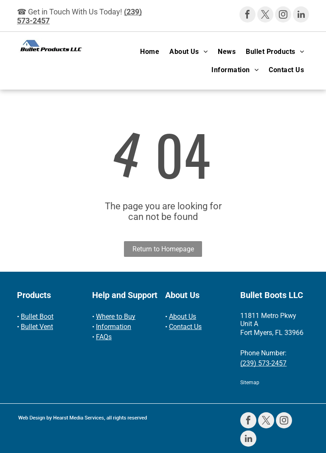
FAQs (104, 337)
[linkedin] (301, 15)
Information (113, 327)
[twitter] (265, 15)
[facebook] (247, 15)
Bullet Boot (37, 316)
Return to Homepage (163, 249)
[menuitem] (149, 51)
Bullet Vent (37, 327)
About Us (182, 316)
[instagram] (283, 15)
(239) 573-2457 (263, 363)
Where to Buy (115, 316)
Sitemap (249, 382)
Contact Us (185, 327)
